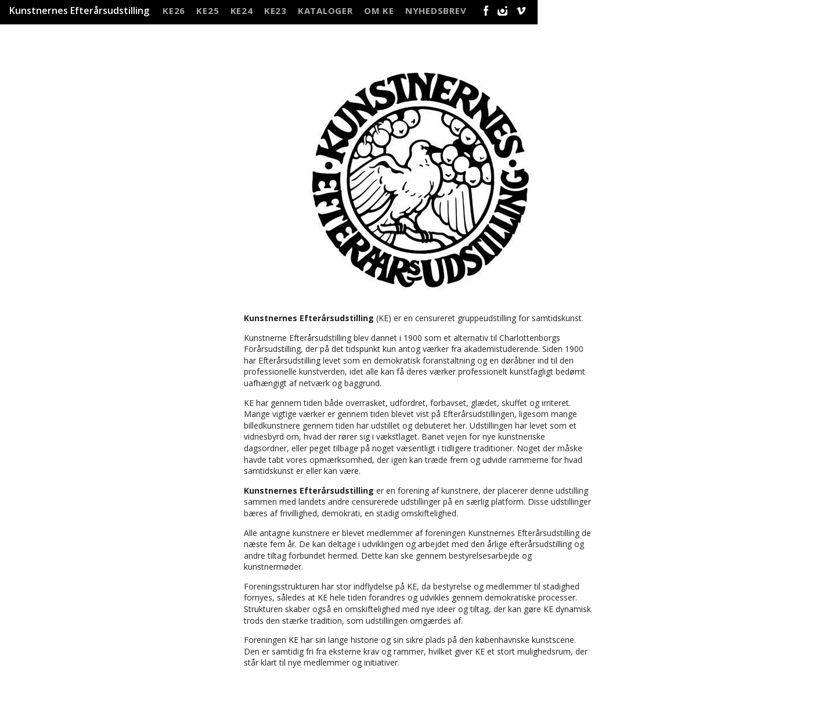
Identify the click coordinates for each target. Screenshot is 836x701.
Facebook (484, 10)
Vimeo (521, 10)
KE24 (241, 9)
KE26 (174, 9)
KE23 (275, 9)
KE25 (207, 9)
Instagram (502, 10)
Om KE (379, 9)
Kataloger (325, 9)
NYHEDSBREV (436, 9)
